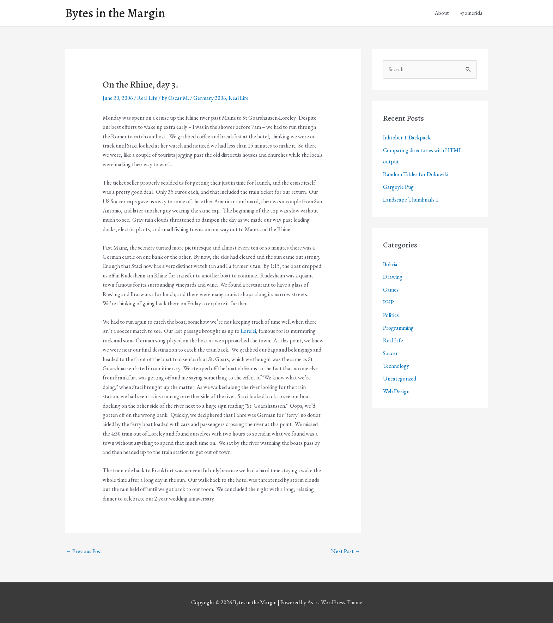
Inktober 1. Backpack (407, 137)
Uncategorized (399, 378)
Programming (398, 327)
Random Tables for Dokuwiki (415, 174)
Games (391, 289)
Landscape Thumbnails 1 (410, 199)
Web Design (396, 391)
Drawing (392, 277)
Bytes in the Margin (115, 13)
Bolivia (390, 264)
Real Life (147, 98)
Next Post (345, 551)
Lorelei (248, 331)
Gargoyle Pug (398, 187)
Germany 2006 (209, 98)
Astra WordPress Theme (334, 602)
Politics (391, 315)
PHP (388, 302)
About (442, 13)
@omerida (471, 13)
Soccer (390, 353)
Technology (396, 366)
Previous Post (84, 551)
